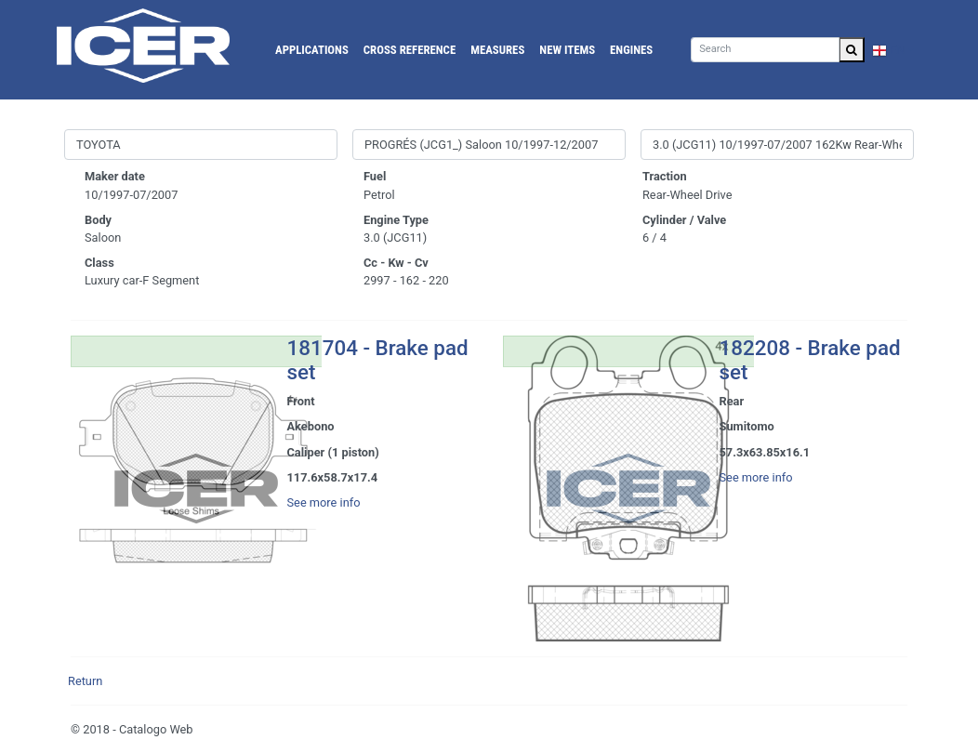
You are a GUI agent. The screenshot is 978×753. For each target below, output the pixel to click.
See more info (324, 502)
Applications (312, 50)
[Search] (765, 49)
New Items (567, 50)
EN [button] (888, 50)
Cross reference (409, 50)
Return (85, 681)
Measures (497, 50)
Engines (631, 50)
